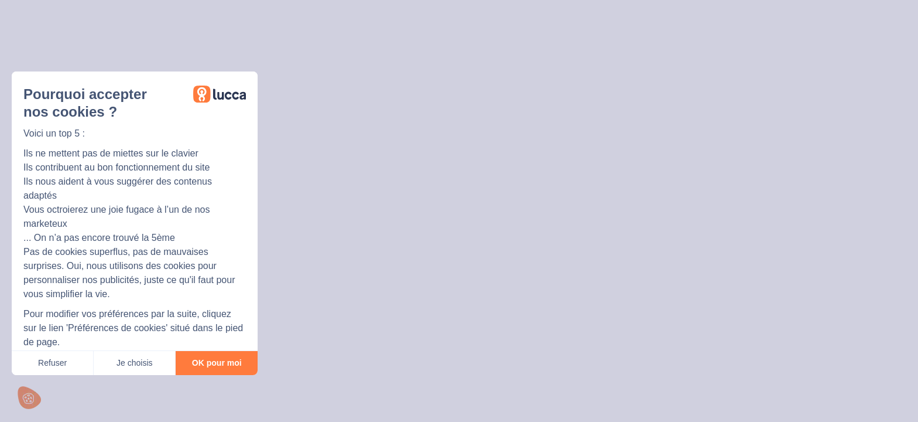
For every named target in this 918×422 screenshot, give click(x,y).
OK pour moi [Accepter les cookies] (217, 362)
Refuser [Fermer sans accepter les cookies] (52, 362)
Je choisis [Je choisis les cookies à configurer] (134, 362)
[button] (29, 397)
